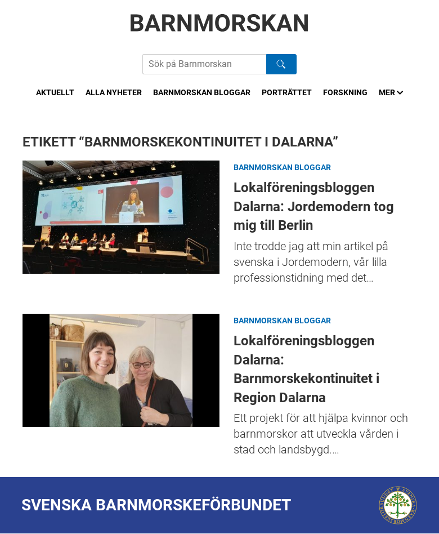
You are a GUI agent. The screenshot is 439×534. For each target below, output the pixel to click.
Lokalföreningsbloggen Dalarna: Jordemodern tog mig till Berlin (121, 217)
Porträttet (287, 92)
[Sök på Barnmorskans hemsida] (204, 64)
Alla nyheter (114, 92)
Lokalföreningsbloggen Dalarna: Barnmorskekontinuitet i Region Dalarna (121, 370)
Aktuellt (55, 92)
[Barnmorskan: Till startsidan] (219, 23)
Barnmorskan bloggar (201, 92)
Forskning (345, 92)
